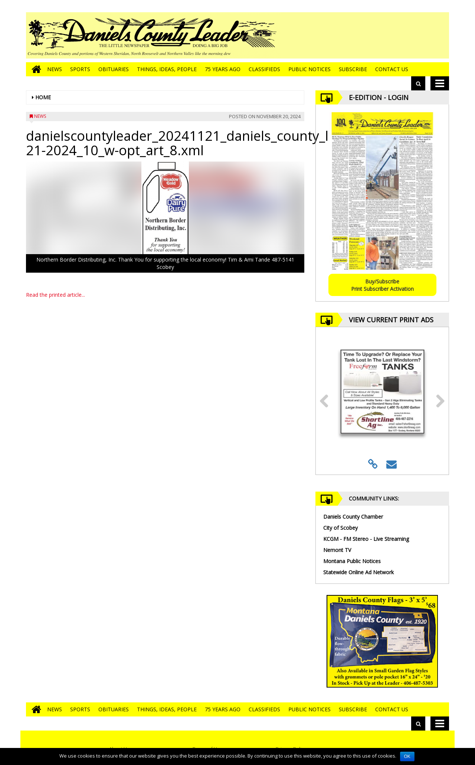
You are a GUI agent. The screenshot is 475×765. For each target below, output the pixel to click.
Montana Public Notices (352, 561)
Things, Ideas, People (167, 69)
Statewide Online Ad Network (358, 572)
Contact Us (391, 69)
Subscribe (353, 69)
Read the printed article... (55, 294)
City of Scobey (340, 527)
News (54, 69)
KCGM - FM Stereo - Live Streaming (366, 538)
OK (407, 756)
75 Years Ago (222, 69)
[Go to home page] (34, 69)
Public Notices (309, 69)
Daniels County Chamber (353, 516)
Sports (80, 69)
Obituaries (113, 69)
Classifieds (264, 69)
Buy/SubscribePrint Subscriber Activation (382, 285)
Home (43, 97)
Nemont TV (337, 549)
